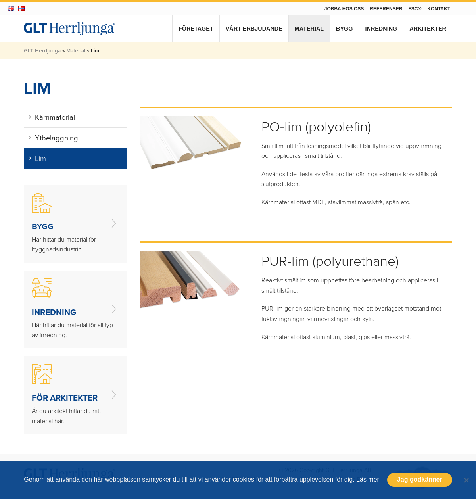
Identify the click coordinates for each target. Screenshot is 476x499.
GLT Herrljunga (42, 50)
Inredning (381, 28)
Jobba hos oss (344, 9)
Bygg (344, 28)
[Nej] (466, 480)
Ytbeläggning (53, 137)
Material (309, 28)
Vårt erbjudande (254, 28)
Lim (37, 158)
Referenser (386, 9)
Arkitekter (427, 28)
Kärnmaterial (52, 117)
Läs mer (367, 479)
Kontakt (438, 9)
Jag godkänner (419, 479)
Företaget (195, 28)
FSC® (414, 9)
